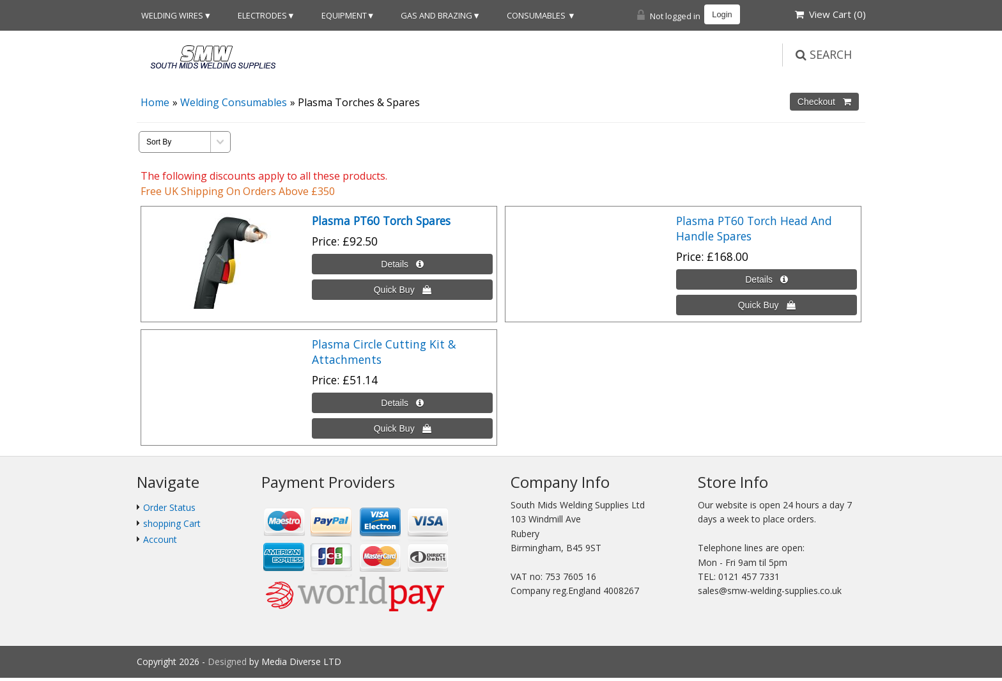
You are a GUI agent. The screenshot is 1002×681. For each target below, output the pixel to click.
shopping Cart (172, 523)
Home (155, 102)
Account (160, 539)
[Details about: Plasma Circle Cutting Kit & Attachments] (402, 403)
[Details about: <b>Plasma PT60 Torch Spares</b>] (402, 264)
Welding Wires (172, 15)
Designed (228, 661)
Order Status (169, 507)
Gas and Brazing (436, 15)
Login (722, 14)
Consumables (537, 15)
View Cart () (830, 14)
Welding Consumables (233, 102)
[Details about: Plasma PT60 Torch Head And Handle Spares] (766, 279)
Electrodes (262, 15)
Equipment (344, 15)
